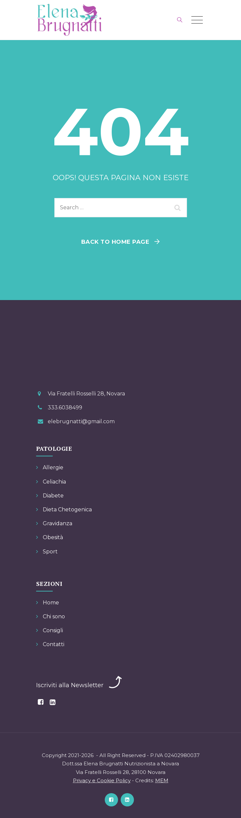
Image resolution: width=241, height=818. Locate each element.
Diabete (53, 495)
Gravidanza (57, 523)
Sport (50, 551)
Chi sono (54, 616)
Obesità (53, 537)
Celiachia (54, 482)
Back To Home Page (115, 241)
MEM (161, 780)
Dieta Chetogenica (67, 509)
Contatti (53, 644)
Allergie (53, 467)
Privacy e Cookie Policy (102, 780)
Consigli (53, 630)
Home (51, 602)
